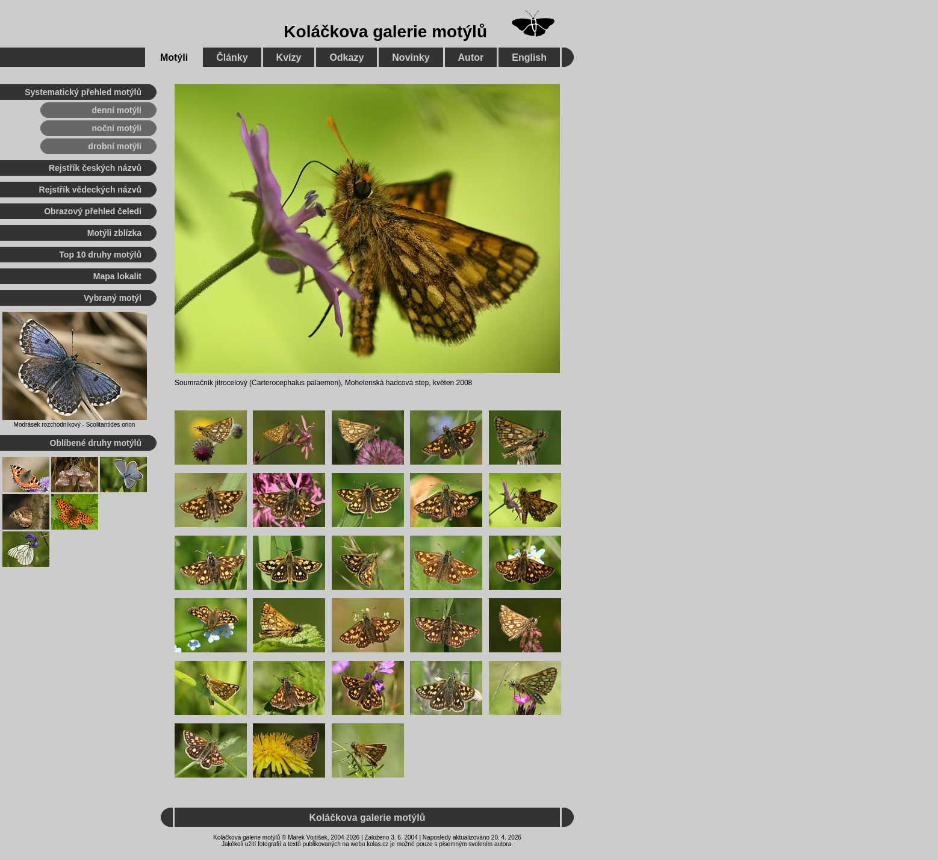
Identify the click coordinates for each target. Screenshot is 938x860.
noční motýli (116, 128)
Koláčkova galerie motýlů (385, 31)
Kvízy (289, 57)
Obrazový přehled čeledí (92, 211)
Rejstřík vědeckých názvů (90, 189)
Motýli (174, 57)
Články (231, 57)
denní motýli (116, 110)
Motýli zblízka (114, 233)
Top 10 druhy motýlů (100, 254)
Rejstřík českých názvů (95, 168)
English (529, 57)
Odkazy (346, 57)
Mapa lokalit (117, 276)
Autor (471, 57)
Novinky (410, 57)
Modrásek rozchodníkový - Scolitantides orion (74, 424)
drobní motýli (114, 146)
